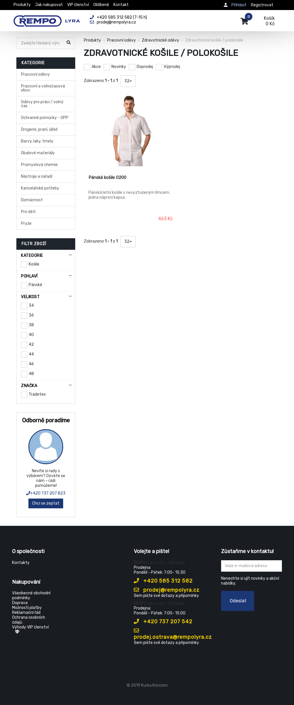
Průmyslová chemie (39, 164)
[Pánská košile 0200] (131, 130)
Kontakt (121, 4)
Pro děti (28, 211)
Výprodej (172, 66)
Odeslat (238, 601)
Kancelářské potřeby (40, 188)
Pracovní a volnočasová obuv (43, 88)
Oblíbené (101, 4)
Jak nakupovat (49, 4)
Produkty (22, 4)
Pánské (35, 284)
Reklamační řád (26, 612)
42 (31, 344)
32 (128, 81)
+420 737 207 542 (163, 621)
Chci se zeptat (45, 503)
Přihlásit (239, 5)
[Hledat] (40, 43)
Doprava (20, 602)
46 (31, 364)
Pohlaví (29, 276)
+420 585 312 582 (163, 581)
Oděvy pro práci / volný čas (42, 103)
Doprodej (145, 66)
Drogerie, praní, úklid (39, 129)
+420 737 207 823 (45, 493)
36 (31, 315)
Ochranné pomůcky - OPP (44, 117)
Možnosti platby (27, 607)
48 (31, 373)
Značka (29, 385)
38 (31, 325)
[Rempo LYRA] (47, 18)
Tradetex (37, 394)
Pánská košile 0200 (107, 177)
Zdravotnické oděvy (160, 40)
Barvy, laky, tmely (37, 141)
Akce (96, 66)
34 (31, 305)
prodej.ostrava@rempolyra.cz (173, 634)
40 (31, 334)
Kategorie (32, 255)
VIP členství (78, 4)
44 (31, 354)
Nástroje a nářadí (36, 176)
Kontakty (21, 562)
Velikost (30, 296)
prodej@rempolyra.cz (167, 590)
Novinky (118, 66)
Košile (34, 264)
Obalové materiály (38, 153)
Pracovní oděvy (35, 74)
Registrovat (262, 5)
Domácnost (32, 200)
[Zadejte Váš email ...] (251, 566)
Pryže (26, 223)
